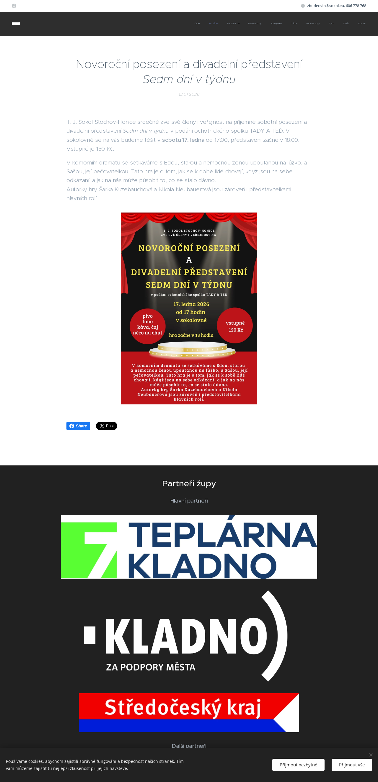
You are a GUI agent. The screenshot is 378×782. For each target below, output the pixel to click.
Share (78, 426)
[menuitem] (280, 24)
